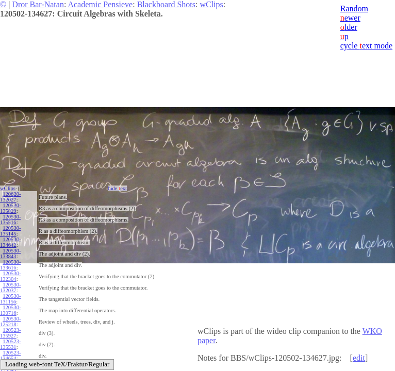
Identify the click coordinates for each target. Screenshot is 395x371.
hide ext (117, 188)
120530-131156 (10, 299)
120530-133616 (10, 265)
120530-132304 (10, 276)
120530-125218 (10, 321)
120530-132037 (10, 287)
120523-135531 (10, 344)
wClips (211, 4)
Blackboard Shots (166, 4)
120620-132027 (10, 197)
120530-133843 (10, 253)
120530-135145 (10, 231)
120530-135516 (10, 219)
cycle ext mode (366, 45)
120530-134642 (10, 242)
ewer (350, 17)
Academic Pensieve (100, 4)
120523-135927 (10, 333)
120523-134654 (10, 355)
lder (348, 27)
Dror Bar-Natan (38, 4)
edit (359, 357)
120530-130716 (10, 310)
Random (354, 8)
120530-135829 (10, 208)
